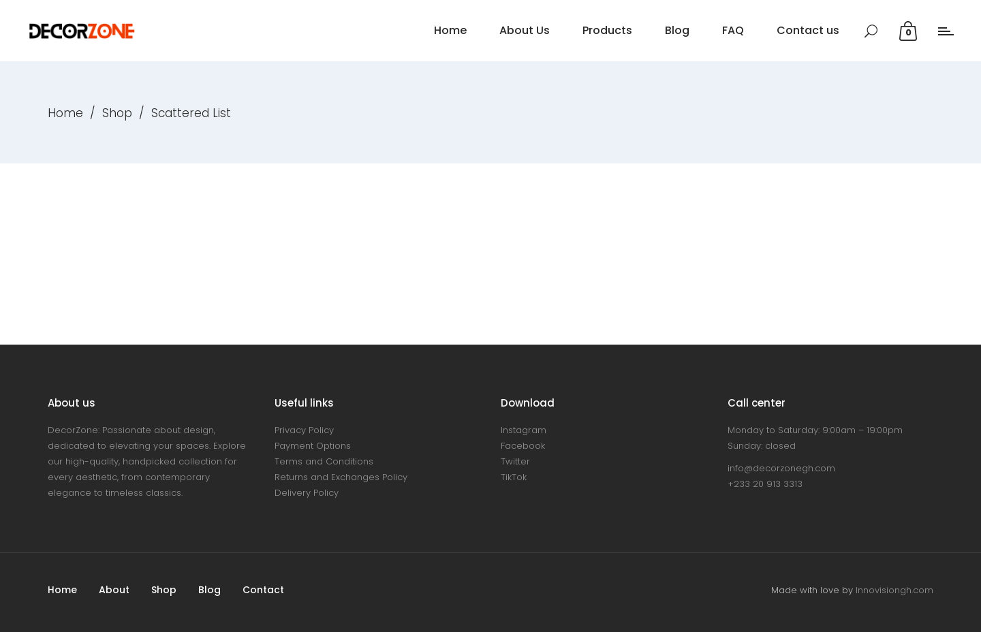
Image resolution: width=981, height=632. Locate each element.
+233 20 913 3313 (765, 483)
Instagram (523, 430)
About (114, 590)
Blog (209, 590)
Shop (117, 113)
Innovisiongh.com (894, 590)
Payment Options (313, 445)
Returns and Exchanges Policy (341, 477)
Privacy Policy (304, 430)
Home (65, 113)
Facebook (523, 445)
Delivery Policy (307, 492)
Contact (263, 590)
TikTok (514, 477)
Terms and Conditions (324, 461)
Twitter (515, 461)
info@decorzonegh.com (781, 468)
